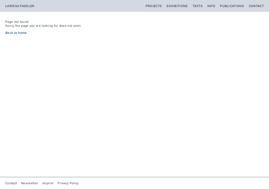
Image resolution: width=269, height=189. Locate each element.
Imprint (47, 183)
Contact (256, 6)
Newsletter (29, 183)
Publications (232, 6)
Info (211, 6)
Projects (154, 6)
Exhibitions (177, 6)
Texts (198, 6)
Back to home (16, 33)
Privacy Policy (68, 183)
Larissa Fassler (19, 6)
